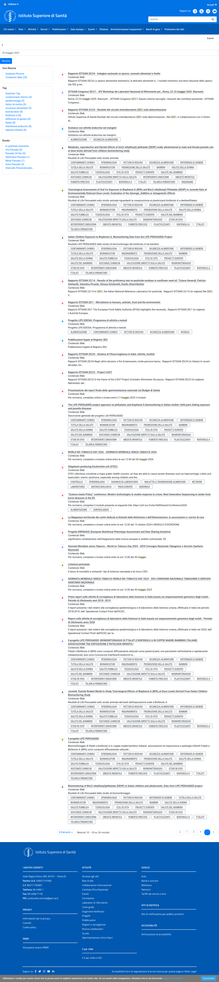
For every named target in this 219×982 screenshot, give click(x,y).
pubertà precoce (80, 182)
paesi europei (125, 486)
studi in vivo (176, 219)
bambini (161, 167)
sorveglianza (101, 509)
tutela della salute (82, 167)
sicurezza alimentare (18, 108)
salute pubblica (80, 172)
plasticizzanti (104, 182)
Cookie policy (29, 927)
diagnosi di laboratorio (124, 482)
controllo (77, 482)
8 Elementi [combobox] (67, 832)
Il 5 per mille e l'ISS (92, 958)
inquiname (187, 182)
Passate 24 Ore (15, 153)
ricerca (185, 332)
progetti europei (145, 172)
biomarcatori (14, 111)
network (197, 482)
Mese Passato (14, 160)
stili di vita (122, 172)
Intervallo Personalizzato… (19, 168)
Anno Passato (14, 164)
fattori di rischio (15, 104)
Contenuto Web (16, 77)
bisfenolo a (13, 115)
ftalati (10, 122)
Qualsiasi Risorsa (14, 73)
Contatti (27, 923)
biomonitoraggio (152, 219)
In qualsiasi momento (17, 146)
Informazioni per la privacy (36, 918)
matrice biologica (101, 486)
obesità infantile (15, 130)
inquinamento (129, 210)
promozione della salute (136, 167)
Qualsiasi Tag (12, 93)
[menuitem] (9, 29)
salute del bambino (172, 172)
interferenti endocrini (18, 126)
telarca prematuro (164, 182)
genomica (144, 486)
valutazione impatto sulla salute (117, 177)
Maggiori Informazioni (173, 978)
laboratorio (78, 486)
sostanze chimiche (81, 177)
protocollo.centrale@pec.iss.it (43, 898)
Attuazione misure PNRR (36, 947)
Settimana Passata (17, 157)
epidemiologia (14, 100)
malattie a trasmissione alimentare (165, 482)
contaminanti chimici (18, 97)
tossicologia (102, 172)
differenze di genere (18, 119)
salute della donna (183, 167)
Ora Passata (13, 149)
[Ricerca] (178, 19)
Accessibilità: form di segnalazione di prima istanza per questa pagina (147, 971)
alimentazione (79, 139)
